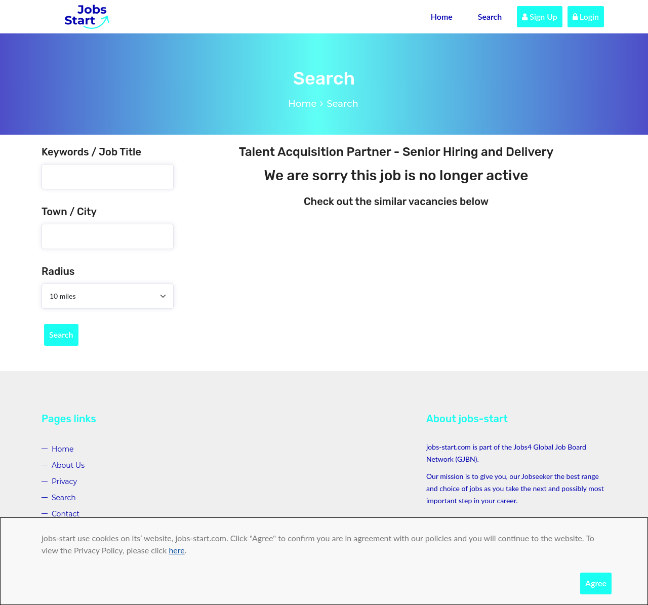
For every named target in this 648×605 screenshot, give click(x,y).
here (176, 550)
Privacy (64, 481)
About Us (68, 465)
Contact (65, 513)
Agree (595, 583)
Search (490, 16)
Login (586, 16)
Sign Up (539, 16)
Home (442, 16)
